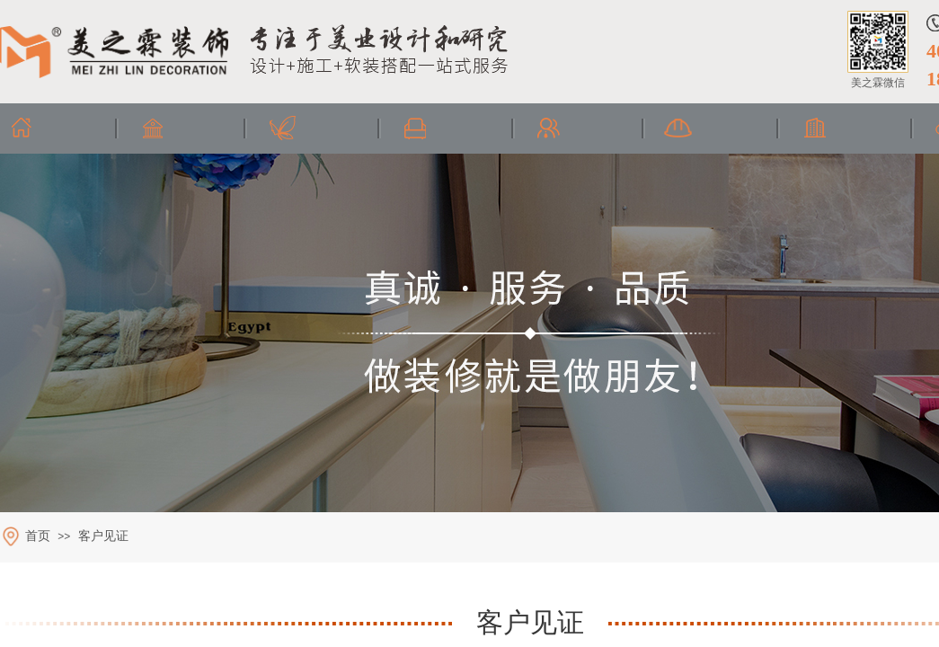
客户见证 (103, 536)
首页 (37, 536)
